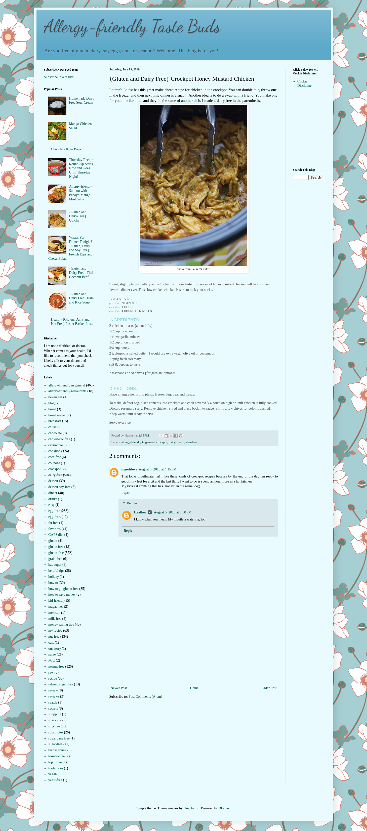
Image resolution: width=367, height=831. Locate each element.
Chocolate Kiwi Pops (66, 149)
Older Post (269, 688)
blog (51, 403)
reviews (53, 696)
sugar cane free (59, 738)
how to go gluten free (63, 589)
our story (54, 648)
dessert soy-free (59, 487)
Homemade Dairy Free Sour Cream (81, 101)
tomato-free (56, 756)
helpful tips (56, 571)
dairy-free (175, 442)
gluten (52, 541)
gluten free (55, 547)
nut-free (53, 636)
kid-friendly (56, 600)
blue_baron (191, 808)
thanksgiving (57, 750)
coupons (54, 463)
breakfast (54, 421)
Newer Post (119, 688)
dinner (52, 493)
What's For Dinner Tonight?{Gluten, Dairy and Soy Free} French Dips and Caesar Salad (70, 248)
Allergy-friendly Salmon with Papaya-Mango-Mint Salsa (80, 193)
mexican (54, 613)
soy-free (54, 726)
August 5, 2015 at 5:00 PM (172, 512)
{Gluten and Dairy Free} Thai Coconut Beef (81, 273)
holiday (53, 577)
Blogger (224, 808)
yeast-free (55, 780)
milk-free (54, 619)
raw (51, 672)
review (53, 690)
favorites (54, 529)
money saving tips (61, 624)
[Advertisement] (193, 647)
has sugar (55, 564)
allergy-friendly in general (138, 442)
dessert (53, 481)
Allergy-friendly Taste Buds (132, 26)
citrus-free (55, 445)
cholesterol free (59, 439)
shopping (54, 714)
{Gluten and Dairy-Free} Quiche (78, 216)
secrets (53, 708)
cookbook (55, 451)
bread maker (57, 415)
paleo (52, 654)
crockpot (161, 442)
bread (52, 409)
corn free (54, 457)
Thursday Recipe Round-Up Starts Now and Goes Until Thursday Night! (81, 168)
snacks (53, 720)
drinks (52, 499)
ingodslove (129, 469)
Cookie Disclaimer (305, 83)
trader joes (55, 768)
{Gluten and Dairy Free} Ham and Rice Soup (81, 298)
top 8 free (55, 762)
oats (51, 642)
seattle (52, 702)
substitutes (55, 732)
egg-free (54, 511)
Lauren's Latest (121, 90)
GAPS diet (55, 535)
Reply (125, 493)
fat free (53, 523)
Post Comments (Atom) (145, 696)
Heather (140, 512)
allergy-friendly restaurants (67, 391)
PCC (51, 660)
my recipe (55, 630)
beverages (55, 397)
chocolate (55, 433)
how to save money (61, 594)
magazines (55, 606)
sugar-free (55, 744)
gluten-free (190, 442)
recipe (52, 678)
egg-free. (54, 517)
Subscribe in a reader (59, 77)
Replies (132, 503)
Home (194, 688)
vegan (52, 774)
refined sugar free (60, 684)
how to (53, 583)
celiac (52, 427)
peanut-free (56, 666)
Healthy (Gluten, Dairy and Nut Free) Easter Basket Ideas (72, 322)
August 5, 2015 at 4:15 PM (158, 469)
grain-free (55, 559)
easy (51, 505)
